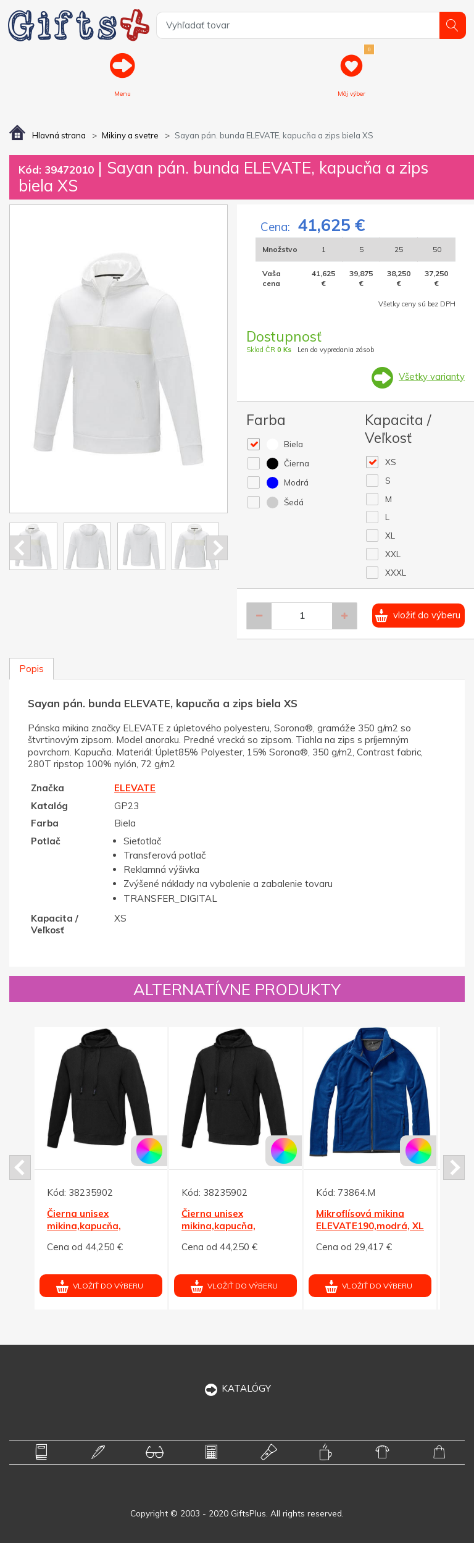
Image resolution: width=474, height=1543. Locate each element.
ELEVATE (135, 788)
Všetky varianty (432, 376)
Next (217, 548)
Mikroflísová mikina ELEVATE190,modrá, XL (370, 1220)
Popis (31, 669)
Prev (20, 548)
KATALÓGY (237, 1388)
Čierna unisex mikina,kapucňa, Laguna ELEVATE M (91, 1226)
